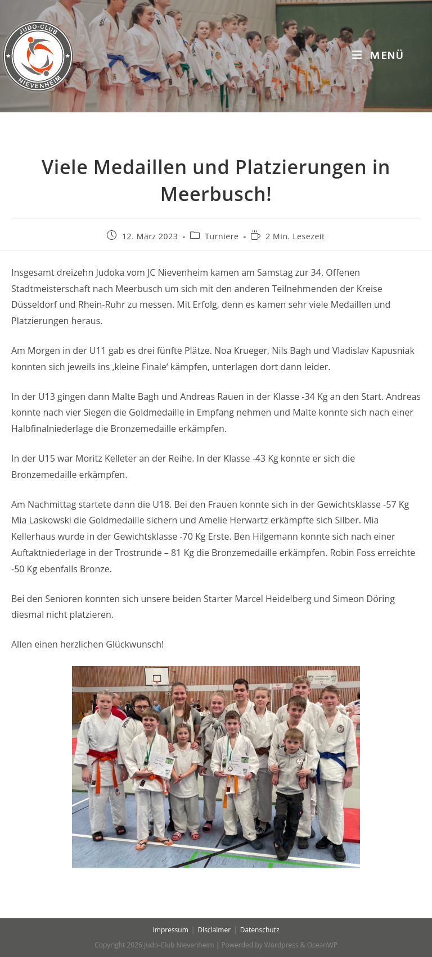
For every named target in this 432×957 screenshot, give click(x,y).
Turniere (221, 236)
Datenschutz (260, 930)
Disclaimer (214, 930)
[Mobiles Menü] (378, 56)
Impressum (170, 930)
